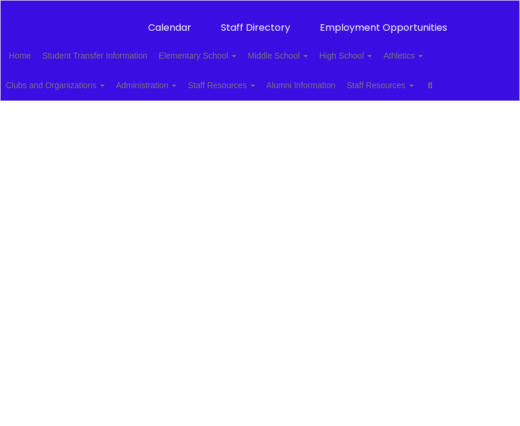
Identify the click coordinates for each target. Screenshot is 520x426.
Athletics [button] (454, 49)
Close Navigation (58, 113)
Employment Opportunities (383, 21)
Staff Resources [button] (256, 79)
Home (38, 49)
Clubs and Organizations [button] (76, 79)
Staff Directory (255, 21)
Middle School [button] (315, 49)
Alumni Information (342, 79)
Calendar (169, 21)
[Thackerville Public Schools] (260, 8)
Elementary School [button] (229, 49)
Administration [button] (174, 79)
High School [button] (390, 49)
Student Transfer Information (119, 49)
